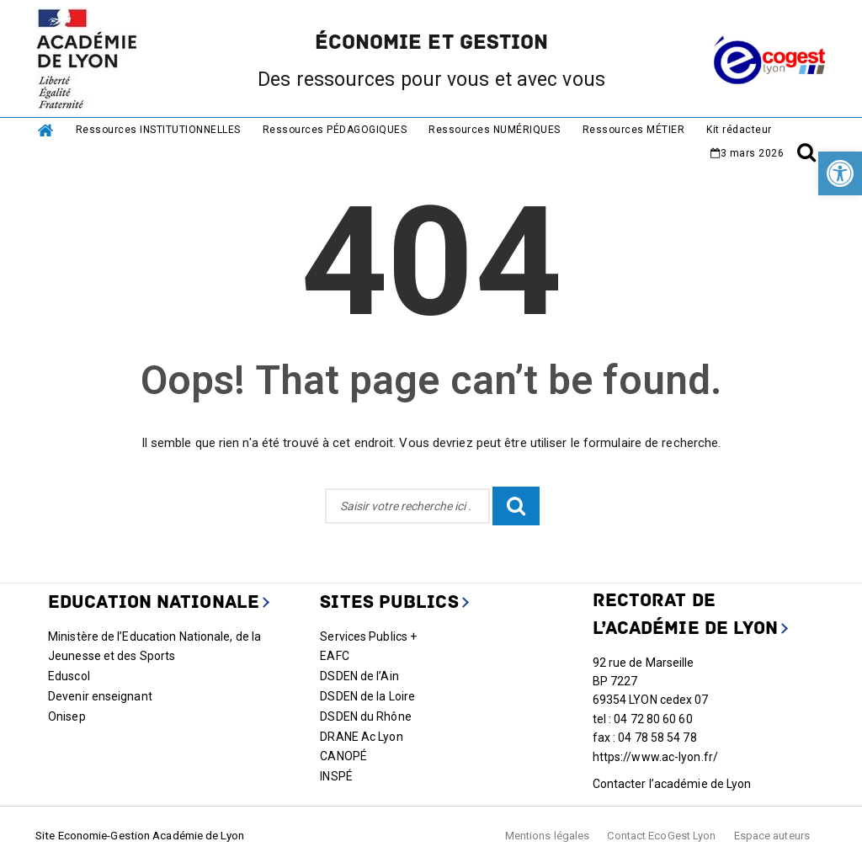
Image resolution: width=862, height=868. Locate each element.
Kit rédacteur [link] (739, 130)
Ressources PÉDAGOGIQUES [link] (335, 130)
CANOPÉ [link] (343, 756)
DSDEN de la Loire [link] (367, 696)
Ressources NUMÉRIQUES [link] (494, 130)
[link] (840, 173)
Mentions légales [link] (547, 835)
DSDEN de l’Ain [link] (359, 676)
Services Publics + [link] (368, 636)
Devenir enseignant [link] (100, 696)
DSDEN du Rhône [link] (365, 716)
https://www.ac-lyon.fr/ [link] (655, 757)
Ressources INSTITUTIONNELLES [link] (158, 130)
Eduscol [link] (69, 676)
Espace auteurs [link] (772, 835)
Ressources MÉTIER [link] (634, 130)
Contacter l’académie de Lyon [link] (672, 784)
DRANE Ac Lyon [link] (361, 736)
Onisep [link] (67, 716)
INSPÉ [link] (336, 776)
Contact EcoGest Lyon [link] (661, 835)
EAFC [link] (334, 656)
